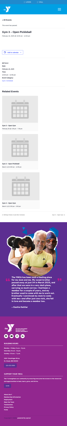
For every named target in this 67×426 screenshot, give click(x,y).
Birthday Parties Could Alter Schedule (14, 215)
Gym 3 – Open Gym (9, 125)
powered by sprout (24, 418)
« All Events (7, 20)
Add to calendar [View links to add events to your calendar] (13, 52)
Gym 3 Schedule (7, 81)
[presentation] (20, 109)
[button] (59, 9)
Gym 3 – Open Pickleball (10, 164)
